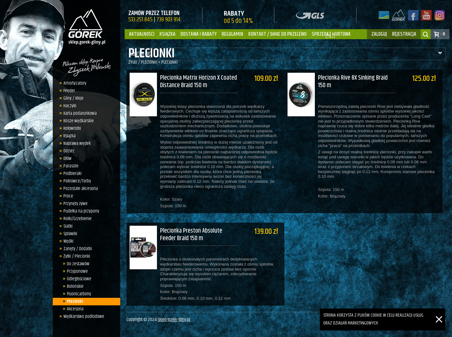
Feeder (69, 90)
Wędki (68, 241)
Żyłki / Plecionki (76, 256)
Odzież (68, 151)
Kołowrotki (72, 128)
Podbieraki (72, 173)
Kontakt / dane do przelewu (277, 34)
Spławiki (70, 233)
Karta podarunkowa (80, 113)
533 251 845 (140, 19)
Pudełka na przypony (81, 211)
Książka (167, 34)
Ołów (67, 158)
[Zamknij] (439, 312)
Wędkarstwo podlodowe (83, 316)
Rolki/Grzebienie (77, 218)
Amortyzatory (74, 83)
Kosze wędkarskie (78, 120)
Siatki (68, 226)
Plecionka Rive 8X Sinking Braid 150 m (356, 82)
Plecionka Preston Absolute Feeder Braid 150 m (191, 230)
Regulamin (232, 34)
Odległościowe (79, 278)
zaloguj (379, 34)
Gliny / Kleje (73, 98)
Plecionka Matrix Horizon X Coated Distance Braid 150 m (198, 82)
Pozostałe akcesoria (80, 188)
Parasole (70, 166)
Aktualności (141, 34)
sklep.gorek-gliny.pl (174, 317)
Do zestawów (78, 263)
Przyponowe (77, 271)
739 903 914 (169, 19)
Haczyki (69, 105)
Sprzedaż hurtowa (331, 34)
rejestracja (404, 34)
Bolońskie (75, 286)
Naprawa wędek (77, 143)
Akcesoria (75, 309)
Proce (68, 196)
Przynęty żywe (75, 203)
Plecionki (75, 301)
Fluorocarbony (79, 294)
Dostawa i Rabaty (198, 34)
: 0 (442, 34)
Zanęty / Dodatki (77, 248)
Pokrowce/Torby (77, 181)
